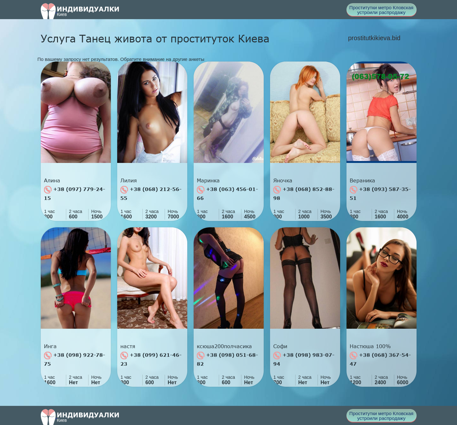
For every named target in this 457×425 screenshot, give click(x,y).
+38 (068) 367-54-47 (380, 359)
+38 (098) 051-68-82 (227, 359)
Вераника (362, 180)
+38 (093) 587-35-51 (380, 193)
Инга (50, 346)
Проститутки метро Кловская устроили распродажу (381, 10)
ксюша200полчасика (224, 346)
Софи (280, 346)
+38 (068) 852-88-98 (303, 193)
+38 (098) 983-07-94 (303, 359)
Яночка (282, 180)
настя (127, 346)
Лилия (128, 180)
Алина (52, 180)
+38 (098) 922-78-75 (74, 359)
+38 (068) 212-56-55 (151, 193)
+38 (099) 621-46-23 (151, 359)
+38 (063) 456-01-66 (227, 193)
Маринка (208, 180)
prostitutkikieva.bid (374, 37)
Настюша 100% (370, 346)
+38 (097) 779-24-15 (74, 193)
